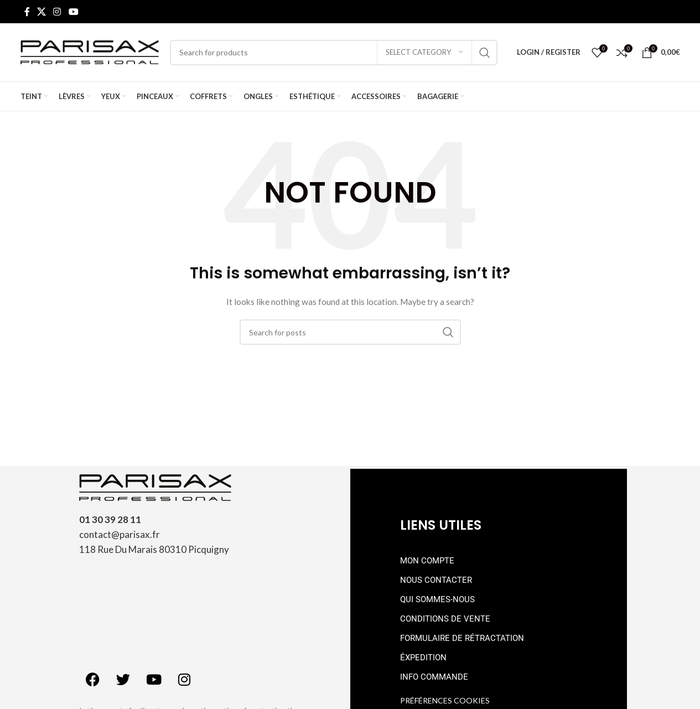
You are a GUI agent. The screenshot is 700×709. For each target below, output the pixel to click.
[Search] (333, 52)
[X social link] (42, 11)
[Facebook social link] (27, 11)
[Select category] (424, 52)
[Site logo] (89, 51)
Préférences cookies (445, 700)
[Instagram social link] (57, 11)
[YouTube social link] (73, 11)
